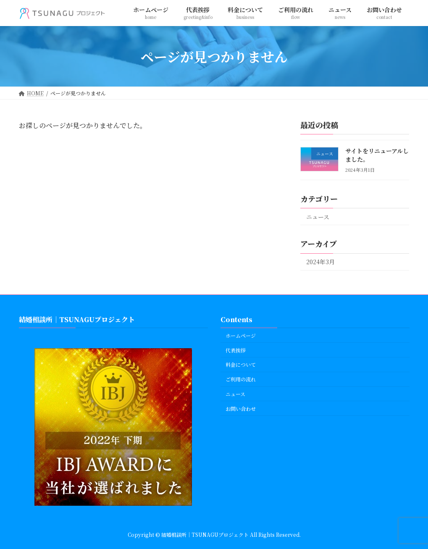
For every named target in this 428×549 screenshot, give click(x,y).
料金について (241, 364)
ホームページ (241, 335)
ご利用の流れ (241, 379)
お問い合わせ (241, 408)
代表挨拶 (236, 349)
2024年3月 (320, 262)
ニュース (317, 217)
